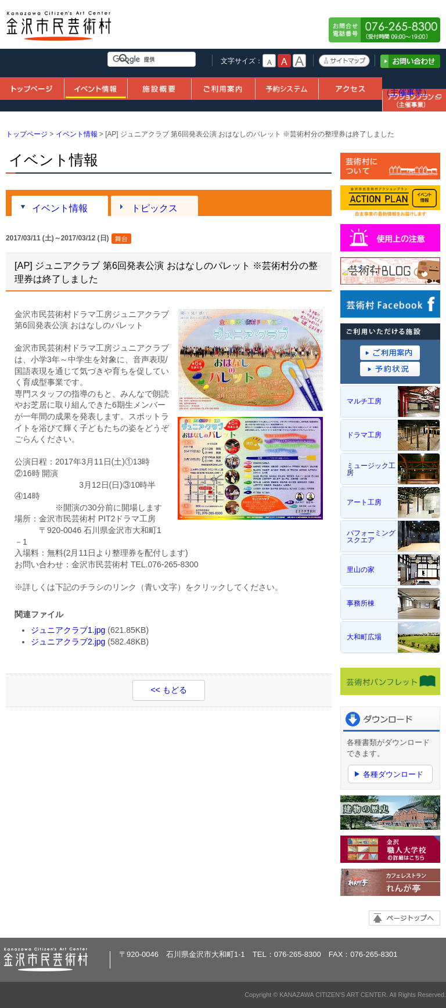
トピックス (154, 208)
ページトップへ (404, 918)
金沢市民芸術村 (59, 30)
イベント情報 (96, 87)
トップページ (32, 87)
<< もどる (168, 689)
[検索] (154, 59)
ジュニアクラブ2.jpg (68, 641)
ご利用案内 (223, 87)
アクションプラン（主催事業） (414, 86)
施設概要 (159, 87)
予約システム (287, 87)
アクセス (350, 87)
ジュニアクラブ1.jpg (68, 630)
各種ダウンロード (393, 774)
